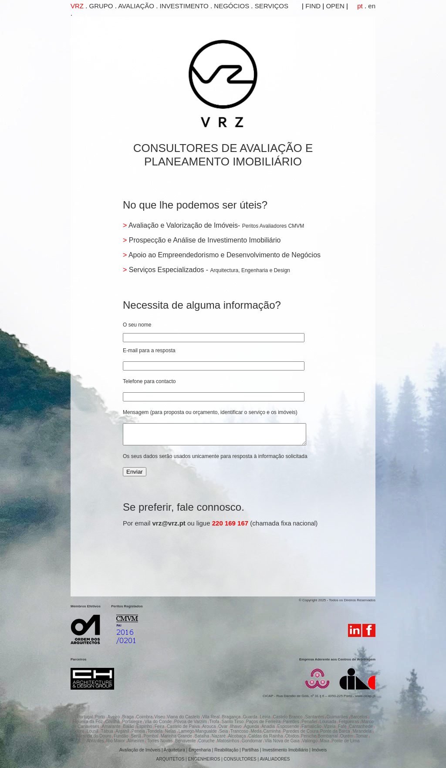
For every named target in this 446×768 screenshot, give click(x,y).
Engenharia (200, 750)
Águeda (252, 726)
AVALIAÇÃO (136, 6)
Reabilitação (226, 750)
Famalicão (312, 726)
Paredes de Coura (300, 731)
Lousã (93, 731)
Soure (79, 731)
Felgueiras (349, 721)
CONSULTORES (240, 759)
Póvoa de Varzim (191, 721)
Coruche (207, 740)
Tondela (155, 731)
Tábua (108, 731)
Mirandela (362, 731)
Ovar (223, 726)
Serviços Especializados (166, 269)
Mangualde (206, 731)
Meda (255, 731)
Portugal (85, 716)
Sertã (136, 736)
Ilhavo (236, 726)
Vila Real (211, 716)
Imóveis (319, 750)
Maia (325, 740)
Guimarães (338, 716)
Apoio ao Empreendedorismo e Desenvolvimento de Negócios (224, 255)
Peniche (308, 736)
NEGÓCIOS (231, 6)
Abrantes (95, 740)
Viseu (159, 716)
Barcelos (359, 716)
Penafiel (309, 721)
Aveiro (114, 716)
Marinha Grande (177, 736)
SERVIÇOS (271, 6)
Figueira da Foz (88, 721)
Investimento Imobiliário (285, 750)
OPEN (334, 6)
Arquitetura (175, 750)
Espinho (144, 726)
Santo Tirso (233, 721)
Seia (224, 731)
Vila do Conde (159, 721)
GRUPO (101, 6)
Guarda (251, 716)
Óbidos (292, 736)
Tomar (362, 736)
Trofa (214, 721)
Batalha (202, 736)
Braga (128, 716)
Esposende (288, 726)
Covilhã (113, 721)
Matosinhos (228, 740)
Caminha (272, 731)
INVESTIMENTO (184, 6)
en (370, 6)
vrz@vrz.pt (169, 527)
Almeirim (136, 740)
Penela (139, 731)
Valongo (310, 740)
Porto (101, 716)
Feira (160, 726)
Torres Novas (160, 740)
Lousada (329, 721)
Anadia (268, 726)
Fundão (122, 736)
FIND (312, 6)
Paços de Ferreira (264, 721)
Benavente (186, 740)
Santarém (315, 716)
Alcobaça (237, 736)
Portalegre (132, 721)
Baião (129, 726)
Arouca (209, 726)
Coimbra (144, 716)
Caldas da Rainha (266, 736)
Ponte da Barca (335, 731)
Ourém (347, 736)
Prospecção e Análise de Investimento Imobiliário (203, 240)
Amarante (111, 726)
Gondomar (253, 740)
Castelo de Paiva (184, 726)
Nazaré (219, 736)
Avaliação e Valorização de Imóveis (182, 225)
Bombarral (328, 736)
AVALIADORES (275, 759)
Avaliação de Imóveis (139, 750)
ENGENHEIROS (204, 759)
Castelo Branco (288, 716)
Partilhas (250, 750)
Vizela (330, 726)
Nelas (171, 731)
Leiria (266, 716)
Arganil (122, 731)
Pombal (152, 736)
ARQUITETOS (170, 759)
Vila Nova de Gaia (282, 740)
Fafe (343, 726)
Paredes (292, 721)
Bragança (232, 716)
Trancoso (240, 731)
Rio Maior (116, 740)
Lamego (186, 731)
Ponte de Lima (345, 740)
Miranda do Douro (94, 736)
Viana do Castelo (184, 716)
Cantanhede (361, 726)
